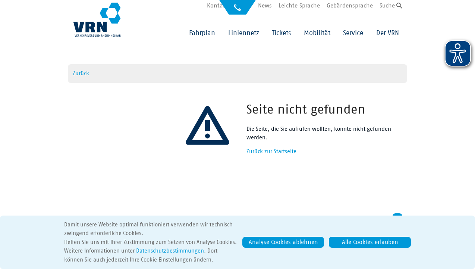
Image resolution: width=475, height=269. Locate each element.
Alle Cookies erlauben (370, 242)
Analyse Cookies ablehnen (283, 242)
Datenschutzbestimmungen (170, 251)
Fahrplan (202, 33)
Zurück (81, 73)
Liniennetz (243, 33)
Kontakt (217, 6)
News (265, 6)
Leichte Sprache (299, 6)
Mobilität (317, 33)
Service (353, 33)
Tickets (281, 33)
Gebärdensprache (350, 6)
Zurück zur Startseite (271, 151)
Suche (387, 6)
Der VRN (387, 33)
